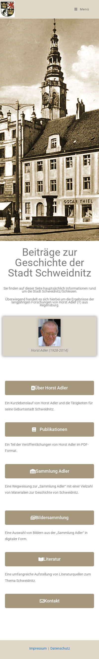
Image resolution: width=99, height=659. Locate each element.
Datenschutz (60, 648)
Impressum (38, 648)
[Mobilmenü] (81, 9)
